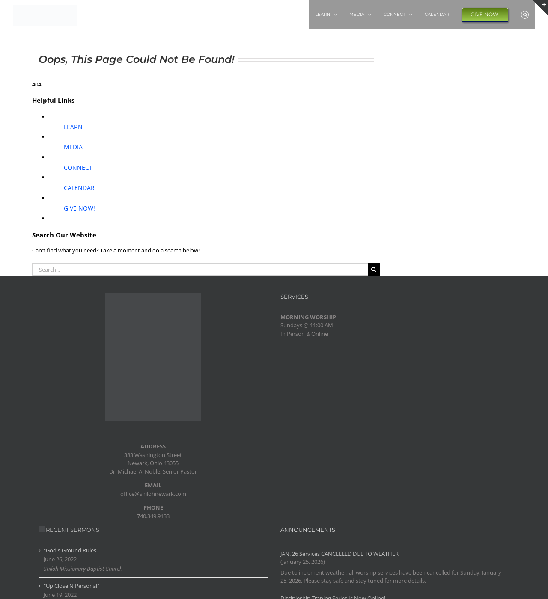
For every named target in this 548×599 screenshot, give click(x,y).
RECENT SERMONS (72, 529)
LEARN (73, 127)
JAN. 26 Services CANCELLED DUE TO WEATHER (339, 553)
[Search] (374, 269)
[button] (525, 14)
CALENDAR (79, 188)
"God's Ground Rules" (71, 550)
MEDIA (73, 147)
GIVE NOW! (79, 208)
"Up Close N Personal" (71, 586)
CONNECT (78, 167)
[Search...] (200, 269)
